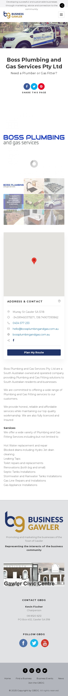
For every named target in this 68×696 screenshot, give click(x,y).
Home (7, 678)
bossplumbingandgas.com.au (31, 334)
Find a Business (24, 678)
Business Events (45, 678)
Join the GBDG (36, 682)
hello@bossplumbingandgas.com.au (36, 329)
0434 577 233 (21, 323)
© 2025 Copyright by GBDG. (24, 690)
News (61, 678)
